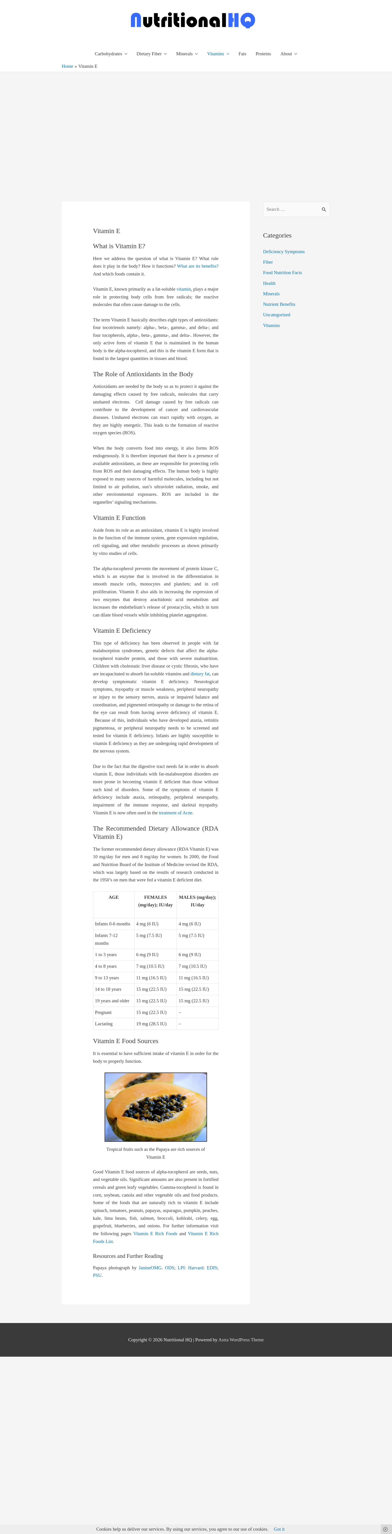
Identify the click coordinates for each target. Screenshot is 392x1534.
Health (269, 283)
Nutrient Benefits (279, 304)
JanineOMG (150, 1267)
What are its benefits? (197, 266)
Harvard (195, 1267)
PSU (97, 1275)
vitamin (184, 289)
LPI (181, 1267)
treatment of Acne (175, 812)
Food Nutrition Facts (282, 272)
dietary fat (200, 673)
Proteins (263, 53)
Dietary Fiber (149, 53)
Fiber (268, 262)
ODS (169, 1267)
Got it (279, 1529)
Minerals (184, 53)
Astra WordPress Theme (241, 1339)
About (286, 53)
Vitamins (215, 53)
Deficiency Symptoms (284, 251)
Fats (242, 53)
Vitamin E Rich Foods (155, 1233)
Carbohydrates (108, 53)
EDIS (212, 1267)
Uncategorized (276, 314)
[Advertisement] (53, 127)
